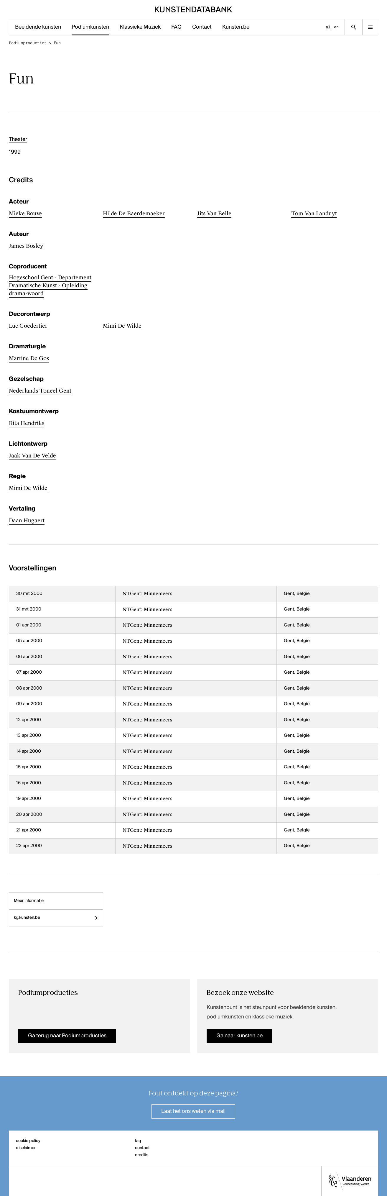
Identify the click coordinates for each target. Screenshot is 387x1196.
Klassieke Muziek (140, 27)
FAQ (176, 27)
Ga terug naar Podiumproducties (67, 1035)
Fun (57, 42)
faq (138, 1141)
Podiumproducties (28, 42)
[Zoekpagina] (353, 27)
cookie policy (28, 1141)
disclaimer (26, 1148)
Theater (18, 139)
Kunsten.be (235, 27)
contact (142, 1148)
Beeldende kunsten (38, 27)
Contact (202, 27)
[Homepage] (193, 9)
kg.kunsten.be (56, 918)
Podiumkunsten (90, 27)
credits (141, 1155)
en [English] (336, 26)
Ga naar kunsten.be (239, 1035)
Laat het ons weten (193, 1111)
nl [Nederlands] (328, 26)
